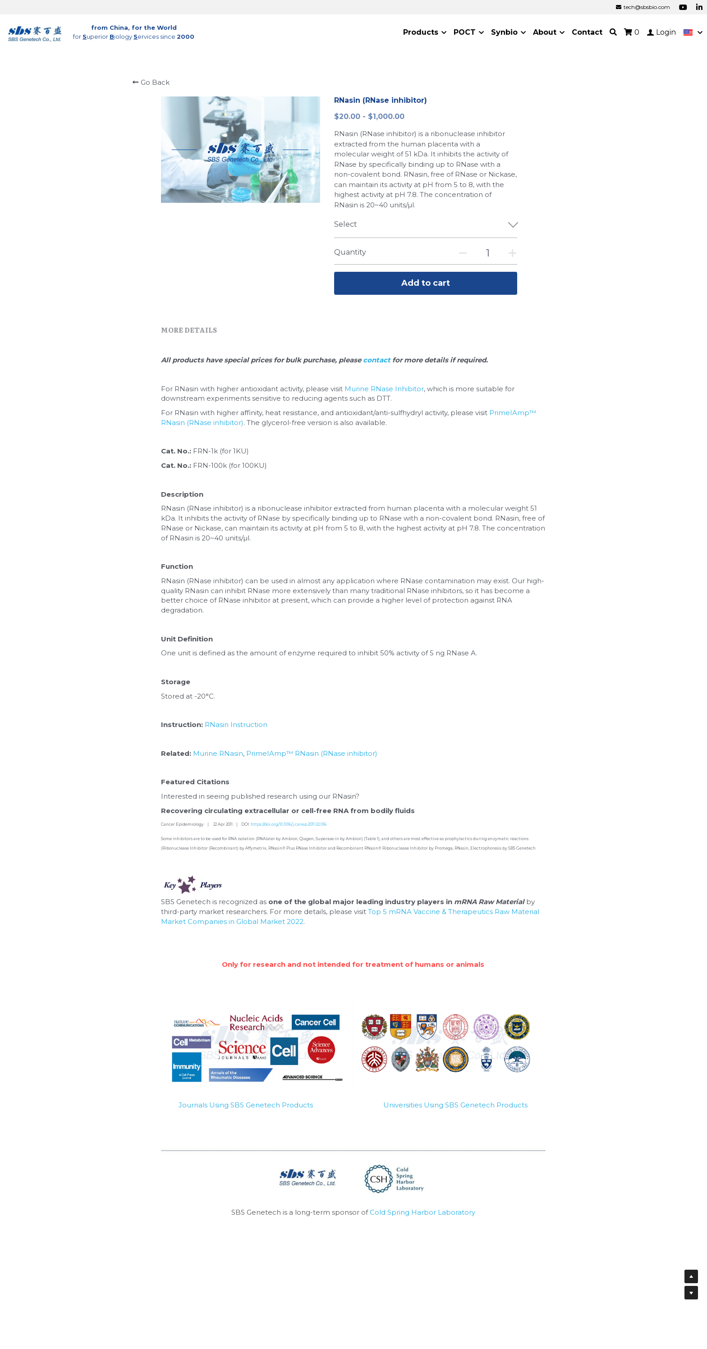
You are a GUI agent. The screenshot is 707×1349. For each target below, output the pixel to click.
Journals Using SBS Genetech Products (246, 1105)
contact (377, 360)
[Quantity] (487, 253)
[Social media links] (683, 7)
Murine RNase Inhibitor (384, 388)
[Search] (613, 32)
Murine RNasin (218, 753)
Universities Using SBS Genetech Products (455, 1105)
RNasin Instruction (236, 724)
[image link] (35, 32)
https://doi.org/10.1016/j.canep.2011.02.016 (288, 824)
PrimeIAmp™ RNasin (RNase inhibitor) (311, 753)
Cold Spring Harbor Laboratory (422, 1212)
